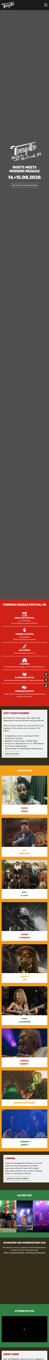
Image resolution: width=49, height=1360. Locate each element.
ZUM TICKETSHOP (11, 754)
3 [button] (24, 1230)
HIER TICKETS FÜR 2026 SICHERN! (24, 185)
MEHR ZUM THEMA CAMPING (17, 1178)
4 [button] (26, 1230)
